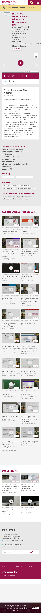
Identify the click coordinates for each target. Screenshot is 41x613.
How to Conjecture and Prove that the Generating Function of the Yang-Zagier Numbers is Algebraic (29, 349)
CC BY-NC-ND (15, 157)
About (3, 567)
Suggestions (10, 471)
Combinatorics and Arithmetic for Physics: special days (20, 19)
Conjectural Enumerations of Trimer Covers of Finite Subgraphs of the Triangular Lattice (29, 300)
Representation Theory (24, 177)
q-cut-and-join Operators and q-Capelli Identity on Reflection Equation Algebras (10, 254)
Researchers (16, 162)
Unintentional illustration (28, 510)
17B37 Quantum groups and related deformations (18, 188)
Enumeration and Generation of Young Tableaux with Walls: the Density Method (30, 394)
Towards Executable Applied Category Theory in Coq (11, 230)
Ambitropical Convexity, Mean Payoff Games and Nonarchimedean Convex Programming (29, 418)
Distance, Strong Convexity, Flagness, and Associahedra (29, 442)
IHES (14, 154)
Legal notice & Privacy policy (24, 567)
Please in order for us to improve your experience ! (19, 8)
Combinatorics (8, 177)
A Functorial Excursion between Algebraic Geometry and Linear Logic (10, 324)
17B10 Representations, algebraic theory (16, 185)
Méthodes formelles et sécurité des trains (28, 487)
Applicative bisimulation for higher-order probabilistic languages (10, 488)
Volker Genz (10, 95)
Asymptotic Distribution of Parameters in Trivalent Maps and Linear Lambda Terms (11, 348)
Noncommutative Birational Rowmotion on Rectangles (29, 252)
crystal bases (25, 99)
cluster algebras (10, 99)
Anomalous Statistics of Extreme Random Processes (11, 372)
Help (11, 567)
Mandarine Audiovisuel (21, 164)
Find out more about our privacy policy (20, 609)
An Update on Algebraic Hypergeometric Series (28, 372)
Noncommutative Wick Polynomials (9, 393)
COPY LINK (17, 48)
